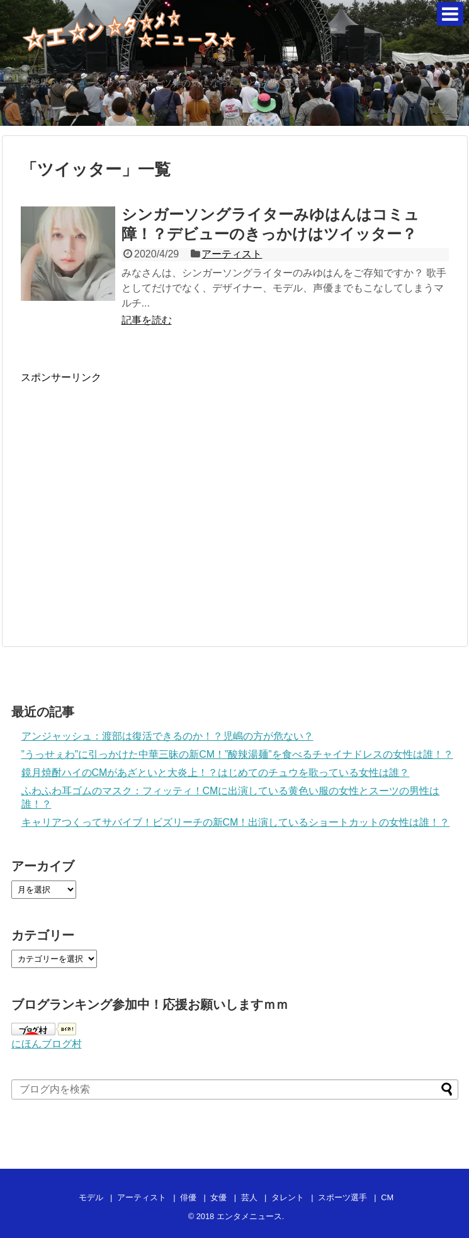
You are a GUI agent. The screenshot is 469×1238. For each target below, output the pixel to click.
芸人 (249, 1197)
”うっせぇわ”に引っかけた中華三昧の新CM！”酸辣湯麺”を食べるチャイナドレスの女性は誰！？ (237, 754)
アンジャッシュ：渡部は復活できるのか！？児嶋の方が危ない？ (167, 736)
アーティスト (231, 254)
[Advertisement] (126, 505)
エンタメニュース (249, 1216)
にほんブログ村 (46, 1043)
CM (387, 1197)
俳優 (188, 1197)
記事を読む (146, 320)
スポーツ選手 (342, 1197)
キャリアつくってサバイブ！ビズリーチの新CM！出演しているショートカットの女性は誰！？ (235, 822)
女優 (218, 1197)
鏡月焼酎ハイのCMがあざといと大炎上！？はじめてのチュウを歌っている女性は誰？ (215, 772)
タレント (287, 1197)
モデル (91, 1197)
